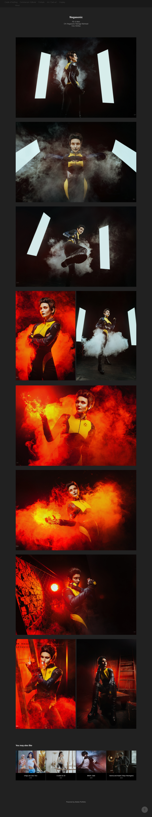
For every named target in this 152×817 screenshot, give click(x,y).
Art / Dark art (52, 2)
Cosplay (62, 2)
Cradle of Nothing (11, 2)
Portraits (41, 2)
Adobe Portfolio (80, 802)
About (17, 5)
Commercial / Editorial (28, 2)
